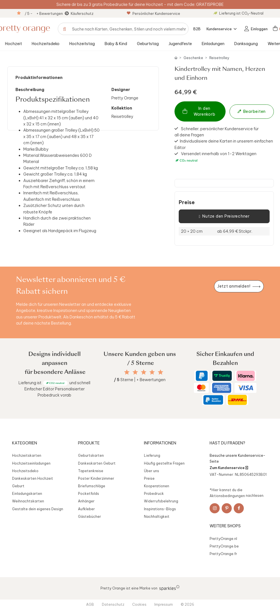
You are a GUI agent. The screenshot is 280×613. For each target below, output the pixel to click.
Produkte (89, 443)
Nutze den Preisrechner (224, 216)
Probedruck (154, 493)
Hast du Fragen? (227, 443)
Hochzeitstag (82, 43)
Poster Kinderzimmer (96, 478)
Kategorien (24, 443)
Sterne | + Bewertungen (140, 379)
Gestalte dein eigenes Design (37, 509)
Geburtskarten (91, 455)
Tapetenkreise (90, 471)
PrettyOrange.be (224, 546)
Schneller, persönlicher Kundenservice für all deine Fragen (217, 131)
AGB (90, 604)
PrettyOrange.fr (223, 553)
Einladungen (213, 43)
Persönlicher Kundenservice (153, 13)
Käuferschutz (82, 13)
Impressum (163, 604)
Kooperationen (156, 486)
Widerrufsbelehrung (161, 501)
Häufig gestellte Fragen (164, 463)
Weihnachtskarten (28, 501)
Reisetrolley (219, 58)
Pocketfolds (88, 493)
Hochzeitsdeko (45, 43)
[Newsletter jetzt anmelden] (238, 286)
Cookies (139, 604)
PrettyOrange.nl (223, 538)
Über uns (151, 471)
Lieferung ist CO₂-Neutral (238, 13)
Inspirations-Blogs (160, 509)
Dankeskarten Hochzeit (32, 478)
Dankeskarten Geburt (97, 463)
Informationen (160, 443)
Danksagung (246, 43)
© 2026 (187, 604)
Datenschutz (113, 604)
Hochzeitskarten (26, 455)
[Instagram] (215, 508)
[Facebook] (239, 508)
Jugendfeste (180, 43)
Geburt (18, 486)
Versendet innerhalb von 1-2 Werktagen (215, 157)
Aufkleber (86, 509)
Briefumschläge (91, 486)
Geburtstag (148, 43)
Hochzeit (13, 43)
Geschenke (193, 58)
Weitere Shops (225, 525)
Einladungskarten (27, 493)
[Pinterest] (227, 508)
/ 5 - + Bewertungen (44, 13)
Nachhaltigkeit (156, 516)
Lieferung (152, 455)
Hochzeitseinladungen (31, 463)
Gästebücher (89, 516)
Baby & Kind (116, 43)
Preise (187, 202)
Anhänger (86, 501)
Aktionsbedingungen (227, 495)
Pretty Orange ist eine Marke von (140, 588)
